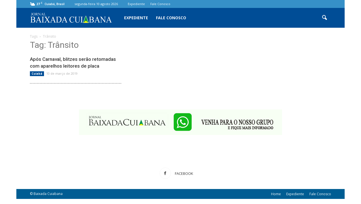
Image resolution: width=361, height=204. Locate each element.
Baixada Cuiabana (48, 193)
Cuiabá (37, 74)
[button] (324, 18)
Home (276, 194)
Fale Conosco (160, 4)
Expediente (136, 4)
